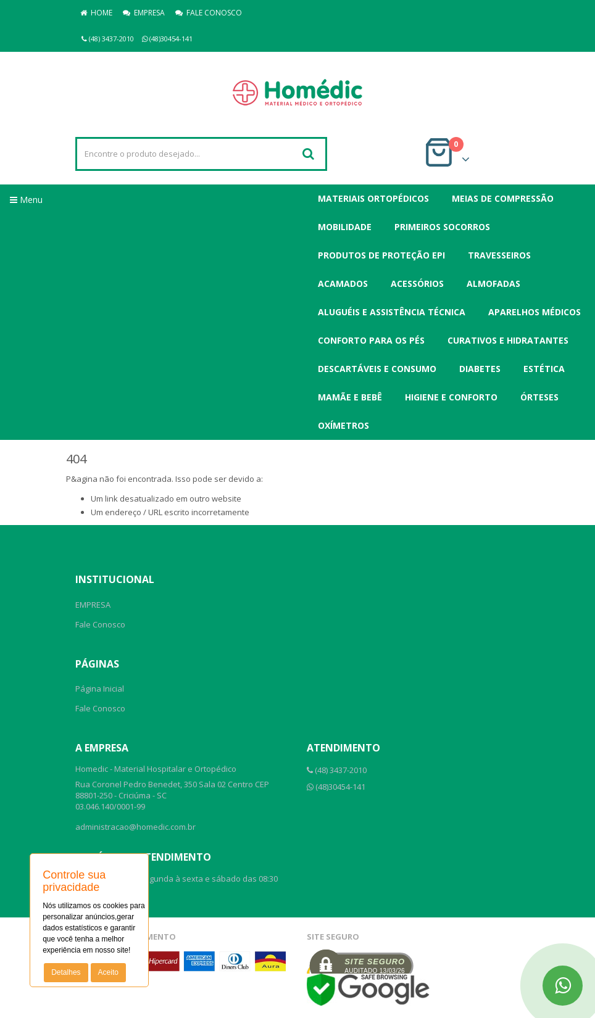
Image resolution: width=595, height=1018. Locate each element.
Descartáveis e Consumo (377, 369)
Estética (544, 369)
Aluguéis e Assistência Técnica (391, 312)
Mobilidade (345, 227)
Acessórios (417, 283)
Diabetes (480, 369)
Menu (26, 199)
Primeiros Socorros (442, 227)
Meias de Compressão (503, 198)
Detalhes (65, 972)
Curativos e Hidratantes (507, 340)
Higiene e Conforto (451, 397)
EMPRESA (144, 12)
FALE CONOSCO (208, 12)
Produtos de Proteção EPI (381, 255)
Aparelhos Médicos (534, 312)
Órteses (539, 397)
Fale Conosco (100, 624)
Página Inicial (99, 688)
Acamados (343, 283)
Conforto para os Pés (371, 340)
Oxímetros (343, 425)
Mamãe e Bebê (350, 397)
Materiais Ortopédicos (373, 198)
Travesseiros (499, 255)
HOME (96, 12)
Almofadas (493, 283)
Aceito (108, 972)
